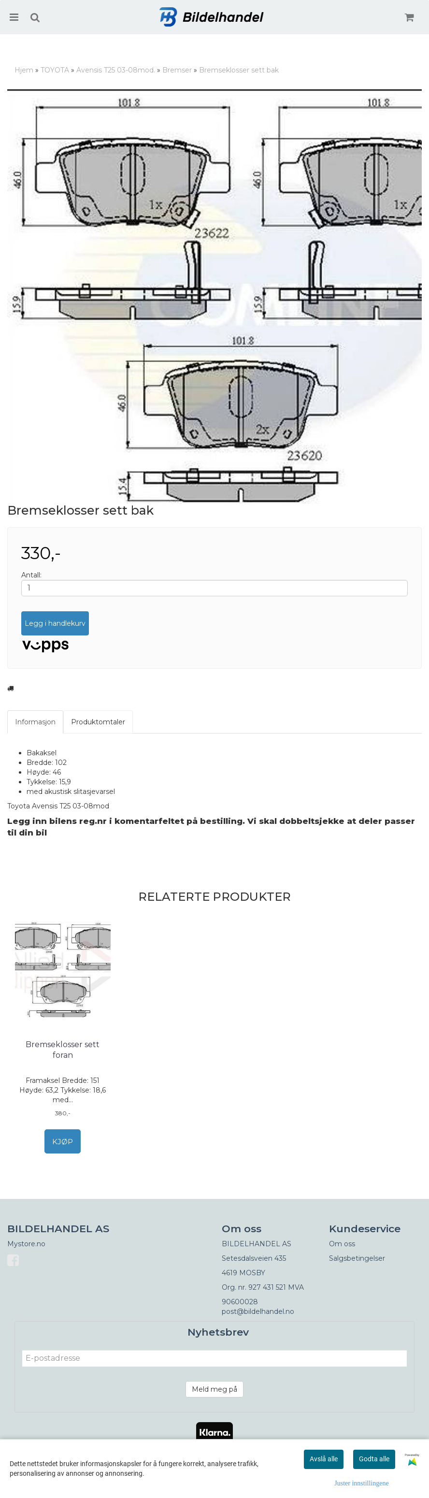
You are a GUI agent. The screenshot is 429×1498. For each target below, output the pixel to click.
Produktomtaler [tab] (98, 722)
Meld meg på (214, 1389)
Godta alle (374, 1459)
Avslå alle (324, 1459)
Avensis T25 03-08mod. (115, 70)
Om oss (342, 1243)
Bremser (177, 70)
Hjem (23, 70)
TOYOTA (55, 70)
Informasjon (35, 722)
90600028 (240, 1301)
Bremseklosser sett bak (239, 70)
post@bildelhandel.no (258, 1311)
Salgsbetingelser (357, 1258)
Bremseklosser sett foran (63, 1050)
